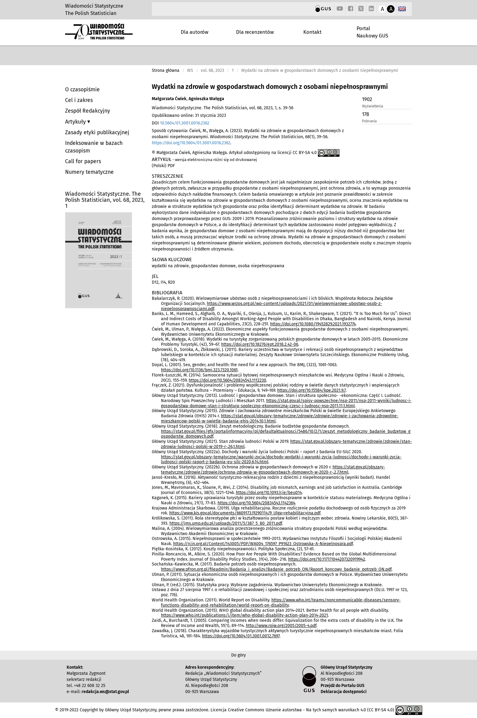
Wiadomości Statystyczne (94, 6)
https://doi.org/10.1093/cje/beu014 (269, 492)
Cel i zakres (79, 100)
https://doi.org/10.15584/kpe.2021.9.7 (311, 390)
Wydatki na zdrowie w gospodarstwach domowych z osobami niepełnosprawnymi (270, 87)
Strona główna (165, 70)
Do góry (238, 655)
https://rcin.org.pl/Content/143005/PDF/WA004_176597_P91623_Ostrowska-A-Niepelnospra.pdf (263, 543)
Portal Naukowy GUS (372, 32)
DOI (180, 123)
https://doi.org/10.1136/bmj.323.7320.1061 (199, 370)
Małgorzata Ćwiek (169, 98)
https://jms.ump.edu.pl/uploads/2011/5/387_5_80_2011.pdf (225, 523)
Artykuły (76, 121)
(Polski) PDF (163, 165)
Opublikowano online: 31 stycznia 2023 (189, 115)
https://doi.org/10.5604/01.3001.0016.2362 (191, 142)
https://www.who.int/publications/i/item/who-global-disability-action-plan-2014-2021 (244, 615)
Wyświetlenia (372, 106)
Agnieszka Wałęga (206, 98)
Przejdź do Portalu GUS (342, 685)
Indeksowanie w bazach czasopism (94, 147)
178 (365, 114)
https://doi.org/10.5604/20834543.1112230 (227, 380)
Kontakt (312, 32)
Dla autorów (194, 32)
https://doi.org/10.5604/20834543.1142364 (256, 503)
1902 (367, 99)
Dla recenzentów (255, 32)
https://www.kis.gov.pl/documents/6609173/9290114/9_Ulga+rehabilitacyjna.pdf (244, 513)
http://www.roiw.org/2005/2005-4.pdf (281, 625)
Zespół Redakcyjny (87, 111)
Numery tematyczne (89, 172)
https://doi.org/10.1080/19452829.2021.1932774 (313, 324)
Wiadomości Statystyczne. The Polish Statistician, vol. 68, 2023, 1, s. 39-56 (222, 107)
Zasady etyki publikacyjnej (97, 132)
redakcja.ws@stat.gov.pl (105, 691)
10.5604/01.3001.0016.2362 (184, 123)
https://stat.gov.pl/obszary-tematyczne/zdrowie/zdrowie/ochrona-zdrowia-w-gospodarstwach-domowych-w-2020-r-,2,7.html (273, 469)
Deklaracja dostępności (344, 691)
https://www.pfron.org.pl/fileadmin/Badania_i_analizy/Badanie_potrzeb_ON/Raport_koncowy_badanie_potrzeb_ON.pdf (276, 569)
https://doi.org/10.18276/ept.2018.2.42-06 (259, 344)
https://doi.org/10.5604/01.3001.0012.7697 (241, 636)
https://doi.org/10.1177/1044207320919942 (326, 559)
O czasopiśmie (82, 89)
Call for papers (83, 161)
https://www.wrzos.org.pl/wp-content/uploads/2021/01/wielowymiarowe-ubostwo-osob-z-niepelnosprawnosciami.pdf (271, 306)
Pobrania (369, 121)
